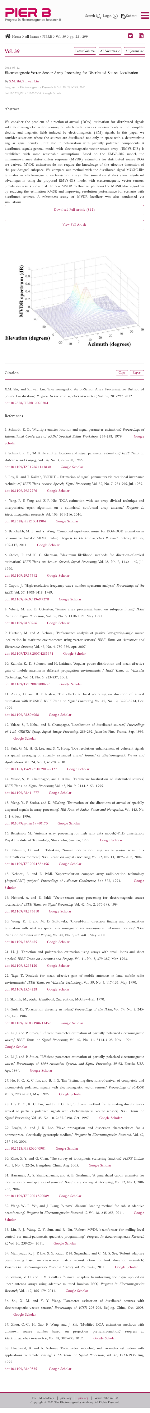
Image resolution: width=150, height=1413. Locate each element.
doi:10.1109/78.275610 (22, 911)
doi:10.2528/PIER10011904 (25, 521)
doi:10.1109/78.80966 (21, 623)
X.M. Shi (15, 82)
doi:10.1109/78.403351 (22, 1369)
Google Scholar (52, 93)
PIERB (47, 37)
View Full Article (75, 225)
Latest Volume (85, 51)
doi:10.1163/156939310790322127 (31, 769)
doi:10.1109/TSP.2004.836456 (27, 864)
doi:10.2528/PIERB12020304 (23, 93)
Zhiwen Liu (30, 82)
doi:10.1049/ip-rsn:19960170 (26, 823)
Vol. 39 (61, 37)
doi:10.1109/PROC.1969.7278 (27, 599)
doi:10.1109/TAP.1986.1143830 (28, 467)
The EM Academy (43, 1398)
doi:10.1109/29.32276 (21, 491)
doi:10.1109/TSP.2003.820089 (27, 1196)
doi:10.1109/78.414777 (22, 793)
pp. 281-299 (79, 37)
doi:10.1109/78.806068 (22, 715)
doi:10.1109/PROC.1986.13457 (28, 1023)
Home (16, 37)
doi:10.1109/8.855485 (21, 942)
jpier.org (83, 1398)
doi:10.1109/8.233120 (21, 966)
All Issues (32, 37)
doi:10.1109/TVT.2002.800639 (27, 684)
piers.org (66, 1398)
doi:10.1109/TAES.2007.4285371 (29, 654)
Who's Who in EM (106, 1398)
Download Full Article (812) (74, 210)
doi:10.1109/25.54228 (21, 989)
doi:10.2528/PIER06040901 (25, 1149)
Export (137, 372)
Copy (122, 372)
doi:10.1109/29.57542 (21, 576)
